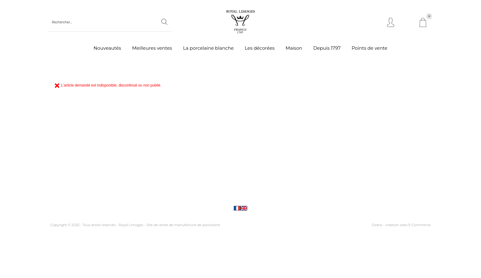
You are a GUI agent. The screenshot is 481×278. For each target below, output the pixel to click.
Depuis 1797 (327, 48)
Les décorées (260, 48)
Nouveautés (107, 48)
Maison (294, 48)
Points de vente (369, 48)
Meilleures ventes (152, 48)
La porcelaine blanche (208, 48)
